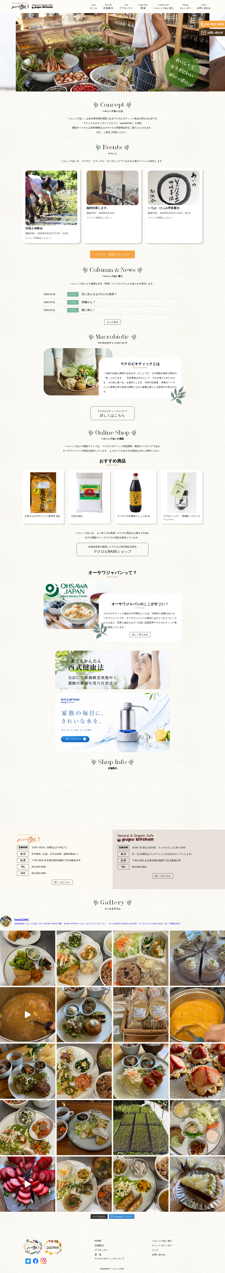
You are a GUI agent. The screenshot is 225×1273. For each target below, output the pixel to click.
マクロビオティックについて (109, 1258)
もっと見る (112, 322)
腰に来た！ (88, 309)
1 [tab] (106, 94)
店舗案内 (99, 1245)
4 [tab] (119, 94)
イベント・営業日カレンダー (112, 254)
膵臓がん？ (88, 302)
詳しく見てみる (140, 634)
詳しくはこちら (62, 882)
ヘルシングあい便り (162, 1241)
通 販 (98, 1254)
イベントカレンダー (162, 1245)
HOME (98, 1241)
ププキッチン (101, 1250)
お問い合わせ (158, 1254)
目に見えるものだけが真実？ (99, 294)
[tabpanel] (112, 52)
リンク (155, 1250)
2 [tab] (110, 94)
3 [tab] (114, 94)
